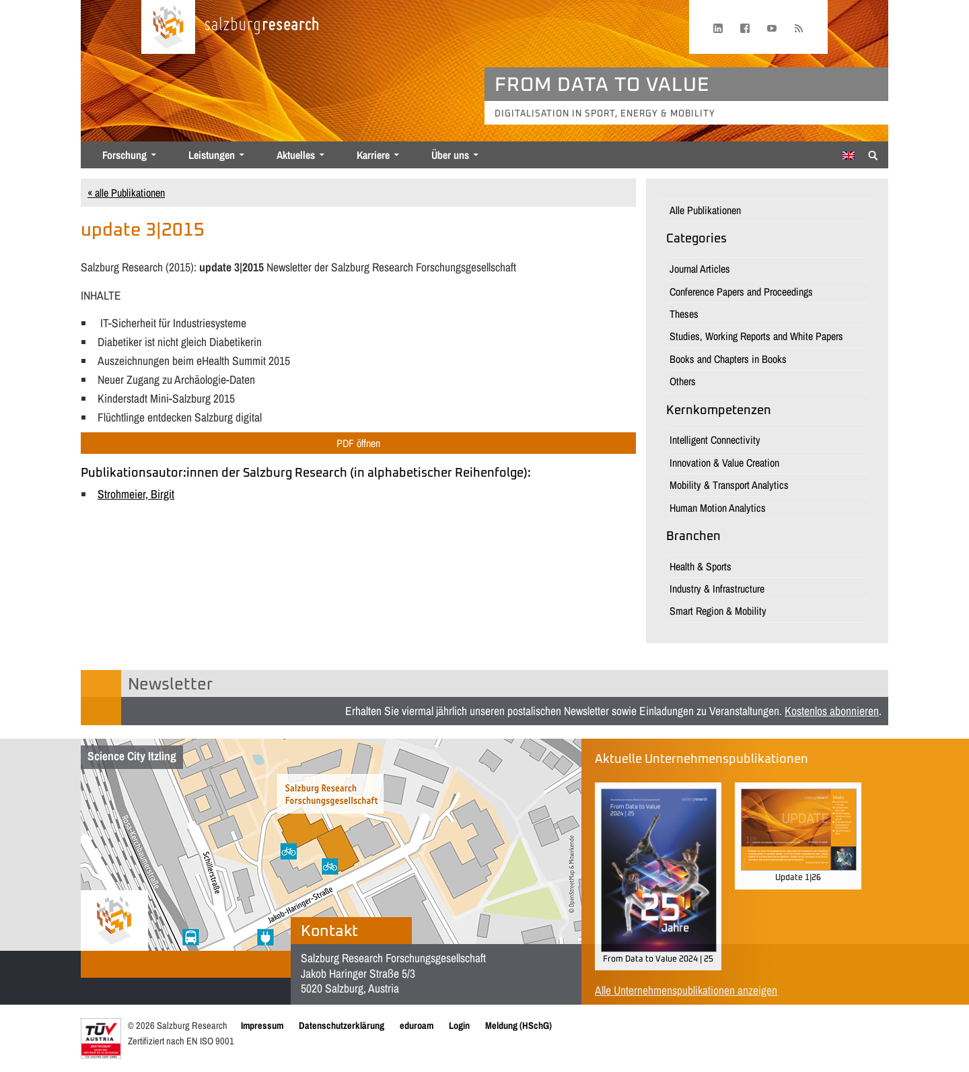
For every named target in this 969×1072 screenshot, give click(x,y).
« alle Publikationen (126, 192)
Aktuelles (296, 154)
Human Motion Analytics (718, 507)
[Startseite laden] (168, 27)
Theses (684, 313)
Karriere (373, 154)
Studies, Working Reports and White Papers (756, 336)
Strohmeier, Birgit (136, 494)
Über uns (450, 154)
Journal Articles (700, 268)
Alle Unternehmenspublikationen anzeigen (686, 990)
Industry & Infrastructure (717, 588)
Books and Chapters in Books (728, 358)
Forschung (124, 154)
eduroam (416, 1025)
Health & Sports (700, 566)
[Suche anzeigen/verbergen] (873, 154)
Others (683, 381)
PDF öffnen (358, 443)
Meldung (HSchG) (518, 1025)
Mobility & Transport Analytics (729, 484)
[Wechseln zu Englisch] (848, 155)
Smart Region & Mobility (718, 610)
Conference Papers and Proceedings (741, 291)
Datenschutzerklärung (341, 1025)
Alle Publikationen (705, 210)
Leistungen (211, 154)
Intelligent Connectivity (715, 439)
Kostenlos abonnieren (832, 710)
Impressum (262, 1025)
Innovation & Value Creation (724, 462)
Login (459, 1025)
